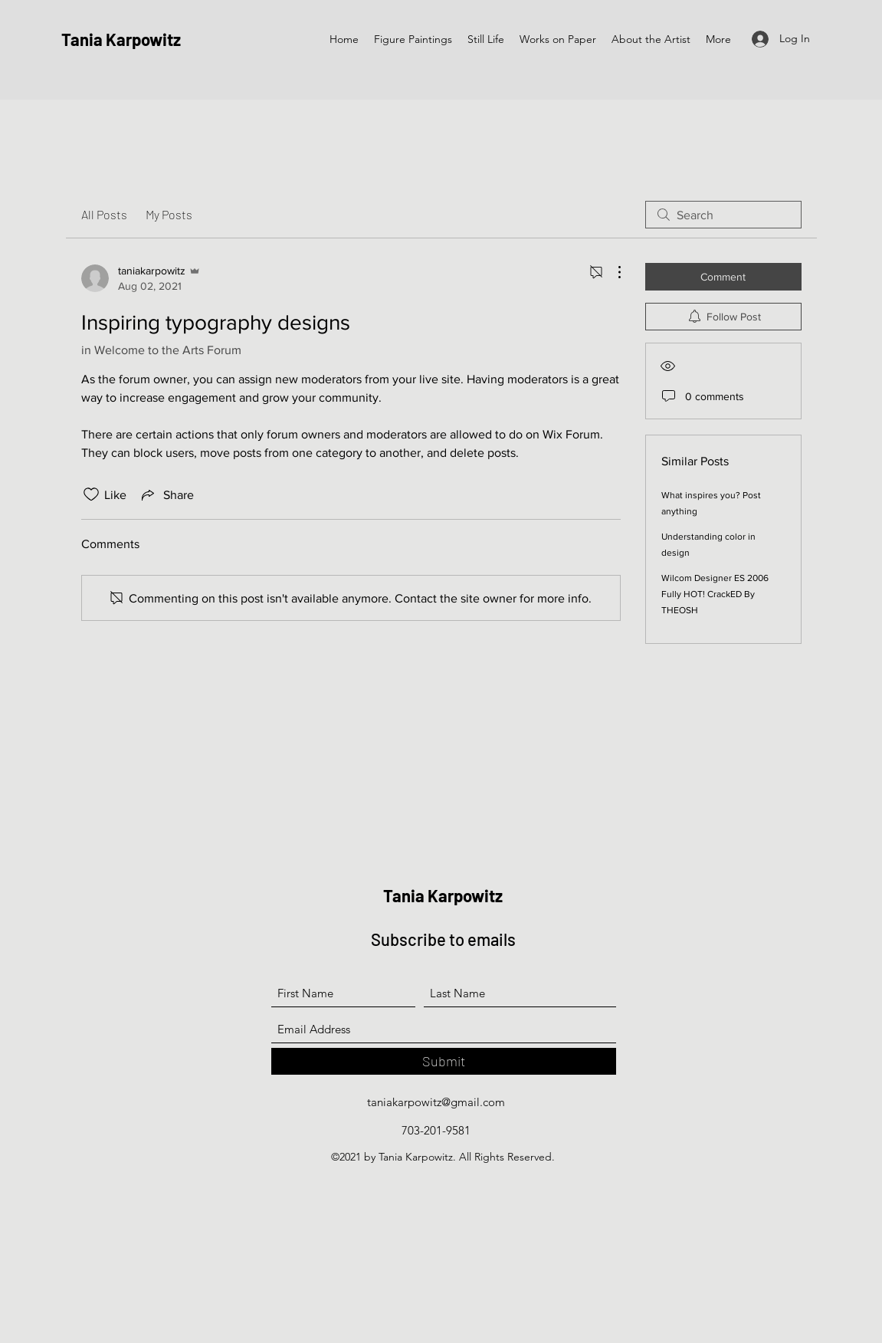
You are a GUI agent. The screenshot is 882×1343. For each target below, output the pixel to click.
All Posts (104, 214)
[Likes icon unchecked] (91, 494)
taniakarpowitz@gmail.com (436, 1102)
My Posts (169, 214)
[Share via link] (166, 494)
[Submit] (443, 1061)
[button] (413, 39)
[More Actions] (611, 272)
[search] (723, 214)
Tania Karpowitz (121, 39)
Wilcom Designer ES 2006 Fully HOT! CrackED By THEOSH (715, 594)
